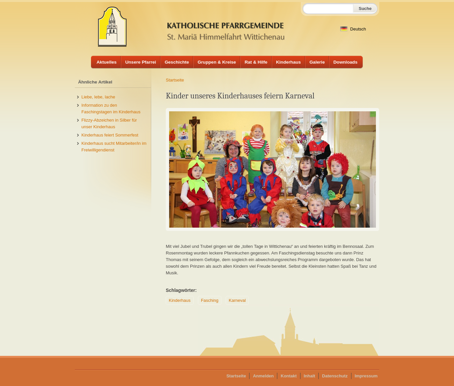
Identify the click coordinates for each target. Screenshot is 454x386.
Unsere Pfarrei (140, 62)
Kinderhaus (288, 62)
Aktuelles (107, 62)
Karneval (237, 300)
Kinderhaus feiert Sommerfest (109, 135)
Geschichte (177, 62)
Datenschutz (334, 375)
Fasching (209, 300)
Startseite (175, 80)
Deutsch (353, 29)
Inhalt (309, 375)
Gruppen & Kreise (217, 62)
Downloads (345, 62)
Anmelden (263, 375)
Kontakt (288, 375)
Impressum (366, 375)
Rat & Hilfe (256, 62)
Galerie (317, 62)
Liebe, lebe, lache (98, 96)
